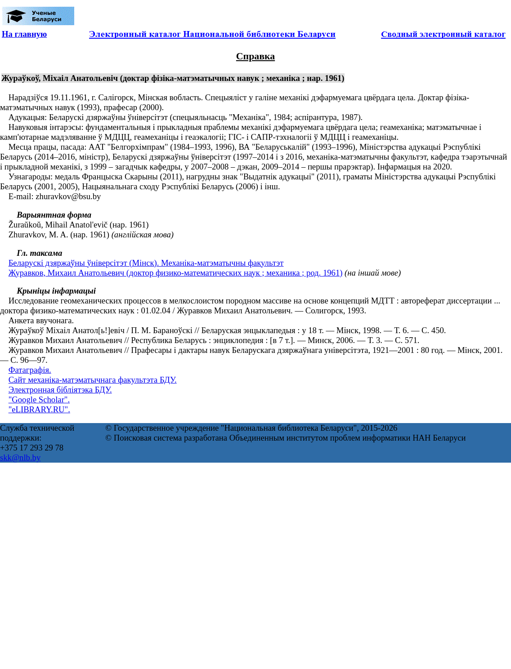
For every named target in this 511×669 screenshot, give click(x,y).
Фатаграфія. (30, 370)
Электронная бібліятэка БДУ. (60, 389)
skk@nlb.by (20, 457)
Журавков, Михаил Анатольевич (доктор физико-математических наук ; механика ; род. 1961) (176, 272)
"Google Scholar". (39, 399)
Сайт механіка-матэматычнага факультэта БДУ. (93, 379)
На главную (24, 34)
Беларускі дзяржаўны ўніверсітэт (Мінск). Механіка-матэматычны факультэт (146, 263)
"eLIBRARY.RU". (39, 409)
